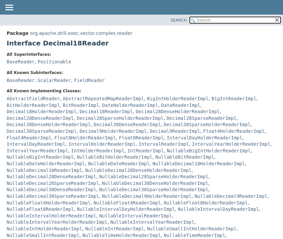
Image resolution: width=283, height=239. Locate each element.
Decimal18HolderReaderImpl (42, 111)
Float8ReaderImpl (141, 137)
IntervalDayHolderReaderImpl (204, 137)
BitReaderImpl (81, 105)
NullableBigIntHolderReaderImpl (209, 150)
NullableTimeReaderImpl (194, 235)
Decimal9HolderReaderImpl (113, 131)
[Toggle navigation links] (9, 8)
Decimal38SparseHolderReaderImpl (207, 124)
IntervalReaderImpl (164, 144)
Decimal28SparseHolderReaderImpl (120, 118)
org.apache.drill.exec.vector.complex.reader (81, 33)
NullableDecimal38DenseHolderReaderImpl (155, 183)
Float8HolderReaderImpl (85, 137)
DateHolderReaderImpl (130, 105)
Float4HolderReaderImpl (233, 131)
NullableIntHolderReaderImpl (44, 228)
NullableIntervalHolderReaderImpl (51, 215)
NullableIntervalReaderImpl (135, 215)
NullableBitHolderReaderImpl (114, 157)
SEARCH (179, 20)
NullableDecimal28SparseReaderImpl (53, 183)
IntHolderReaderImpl (97, 150)
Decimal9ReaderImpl (175, 131)
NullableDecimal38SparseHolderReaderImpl (154, 189)
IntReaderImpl (145, 150)
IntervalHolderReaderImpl (102, 144)
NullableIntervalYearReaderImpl (152, 222)
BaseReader (21, 61)
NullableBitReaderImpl (184, 157)
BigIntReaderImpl (234, 98)
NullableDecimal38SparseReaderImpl (53, 196)
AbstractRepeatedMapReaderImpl (103, 98)
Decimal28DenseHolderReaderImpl (178, 111)
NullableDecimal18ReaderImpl (44, 170)
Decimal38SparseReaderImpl (42, 131)
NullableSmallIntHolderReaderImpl (191, 228)
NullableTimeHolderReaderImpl (121, 235)
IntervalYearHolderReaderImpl (231, 144)
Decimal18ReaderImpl (106, 111)
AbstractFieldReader (33, 98)
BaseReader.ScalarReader (39, 80)
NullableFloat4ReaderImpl (127, 202)
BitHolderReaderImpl (33, 105)
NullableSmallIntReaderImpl (43, 235)
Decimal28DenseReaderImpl (40, 118)
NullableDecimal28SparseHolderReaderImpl (154, 176)
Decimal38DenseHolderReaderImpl (49, 124)
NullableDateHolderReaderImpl (46, 163)
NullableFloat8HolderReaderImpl (206, 202)
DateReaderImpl (180, 105)
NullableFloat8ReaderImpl (40, 209)
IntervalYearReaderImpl (37, 150)
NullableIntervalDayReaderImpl (218, 209)
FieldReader (89, 80)
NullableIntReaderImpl (114, 228)
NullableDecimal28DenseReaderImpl (51, 176)
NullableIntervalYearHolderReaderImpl (57, 222)
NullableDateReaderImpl (118, 163)
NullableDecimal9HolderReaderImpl (147, 196)
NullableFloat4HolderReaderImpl (49, 202)
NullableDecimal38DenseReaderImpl (51, 189)
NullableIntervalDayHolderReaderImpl (126, 209)
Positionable (54, 61)
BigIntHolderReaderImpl (177, 98)
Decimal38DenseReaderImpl (127, 124)
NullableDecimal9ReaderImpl (231, 196)
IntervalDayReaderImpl (36, 144)
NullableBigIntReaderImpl (40, 157)
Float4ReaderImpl (29, 137)
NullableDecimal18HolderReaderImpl (198, 163)
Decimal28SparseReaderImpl (201, 118)
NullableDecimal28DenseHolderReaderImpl (138, 170)
